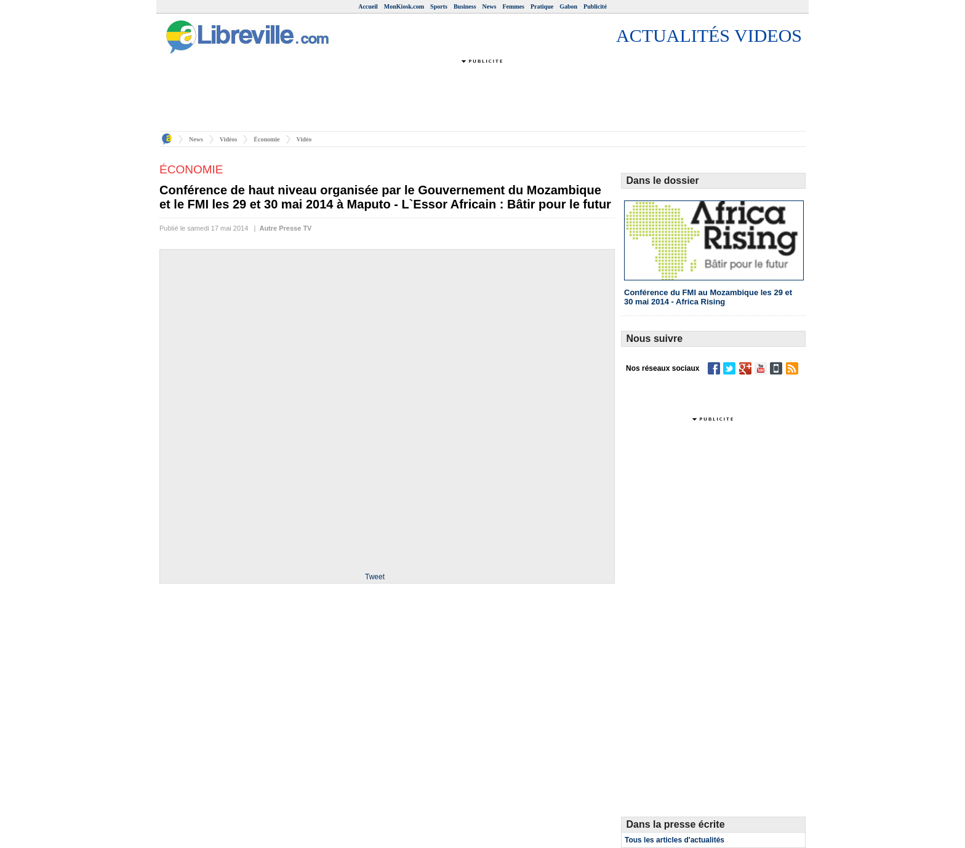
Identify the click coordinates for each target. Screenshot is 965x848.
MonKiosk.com (404, 6)
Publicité (595, 6)
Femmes (513, 6)
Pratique (542, 6)
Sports (438, 6)
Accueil (368, 6)
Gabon (568, 6)
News (489, 6)
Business (465, 6)
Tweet (375, 577)
